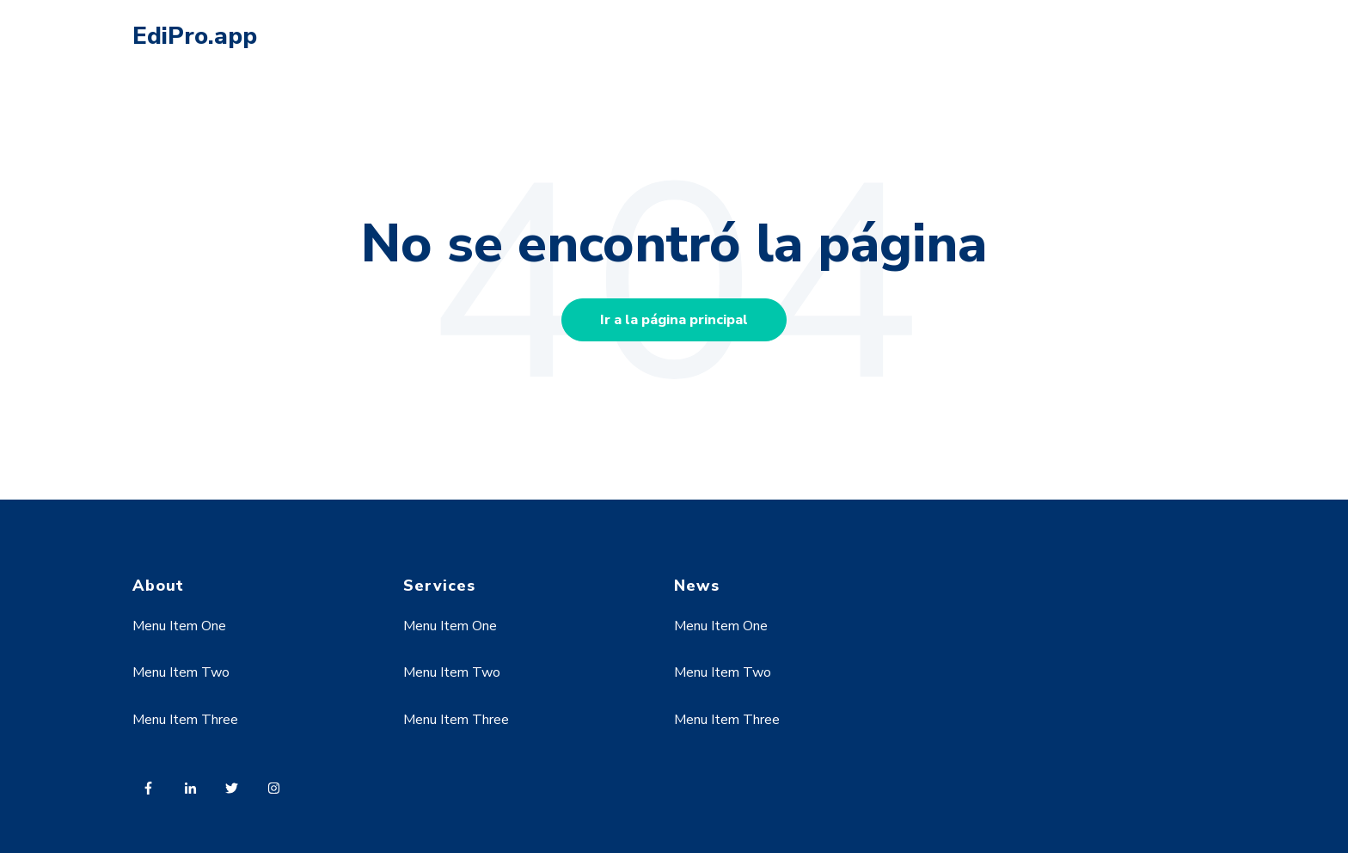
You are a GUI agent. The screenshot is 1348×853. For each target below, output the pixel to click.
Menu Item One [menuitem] (179, 626)
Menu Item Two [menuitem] (181, 672)
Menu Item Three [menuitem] (185, 719)
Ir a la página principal (674, 319)
